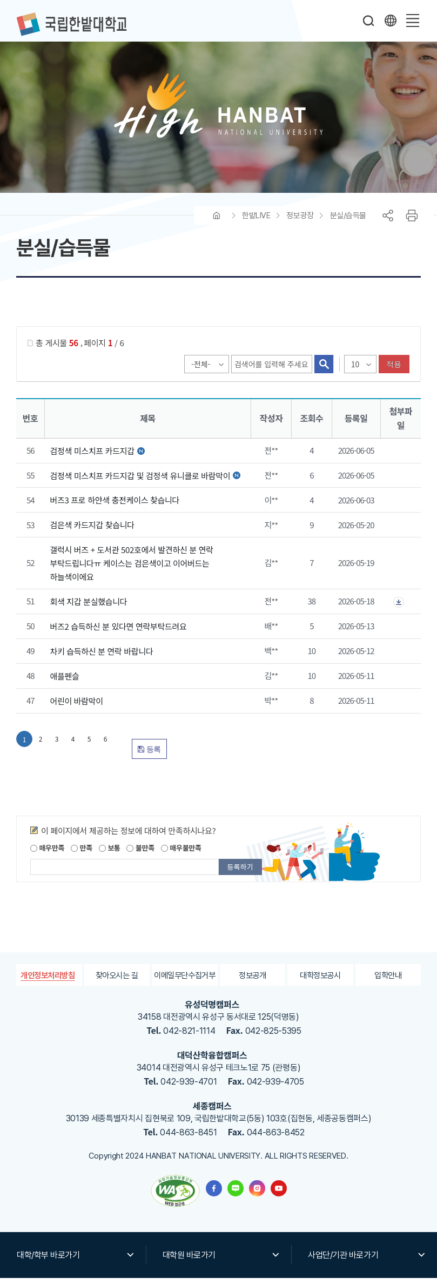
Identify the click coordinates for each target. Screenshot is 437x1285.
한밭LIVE (256, 222)
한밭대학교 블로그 (235, 1195)
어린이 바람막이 (76, 708)
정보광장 (299, 222)
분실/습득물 (348, 222)
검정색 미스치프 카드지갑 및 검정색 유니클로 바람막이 (141, 482)
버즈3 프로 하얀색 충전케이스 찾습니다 (114, 507)
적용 (394, 371)
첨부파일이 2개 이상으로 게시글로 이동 (398, 609)
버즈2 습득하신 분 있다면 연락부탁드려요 (118, 633)
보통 (109, 855)
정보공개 (252, 982)
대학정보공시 (320, 982)
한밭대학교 (71, 24)
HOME (216, 222)
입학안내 (388, 982)
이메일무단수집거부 (185, 982)
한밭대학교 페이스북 (214, 1195)
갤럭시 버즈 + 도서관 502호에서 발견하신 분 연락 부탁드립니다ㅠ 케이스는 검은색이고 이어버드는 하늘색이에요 (131, 570)
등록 (149, 756)
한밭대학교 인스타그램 (257, 1195)
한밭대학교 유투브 (279, 1195)
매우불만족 (181, 855)
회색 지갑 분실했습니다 (88, 608)
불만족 (140, 855)
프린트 (411, 222)
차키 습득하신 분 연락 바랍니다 (101, 658)
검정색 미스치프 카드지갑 (93, 457)
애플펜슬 (64, 683)
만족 (81, 855)
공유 (388, 222)
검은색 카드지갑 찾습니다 (92, 531)
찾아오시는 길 (116, 982)
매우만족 (47, 855)
